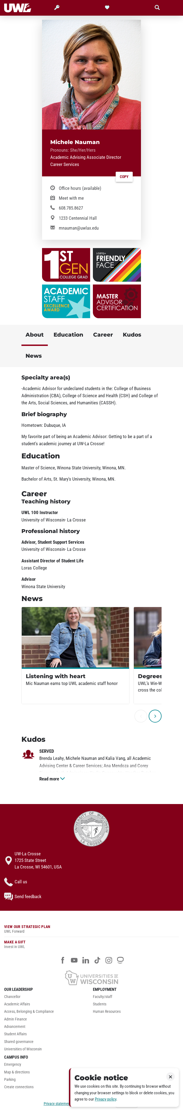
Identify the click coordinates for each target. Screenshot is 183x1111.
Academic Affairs (17, 1004)
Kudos (132, 334)
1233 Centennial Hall (78, 218)
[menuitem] (47, 998)
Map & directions (17, 1072)
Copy (124, 176)
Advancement (14, 1026)
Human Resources (107, 1011)
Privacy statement (57, 1103)
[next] (155, 716)
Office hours (80, 188)
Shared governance (19, 1041)
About (35, 334)
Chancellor (12, 996)
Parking (10, 1079)
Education (68, 334)
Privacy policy (105, 1099)
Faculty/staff (102, 996)
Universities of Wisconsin (23, 1049)
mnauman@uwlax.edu (79, 228)
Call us (15, 882)
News (34, 355)
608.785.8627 (71, 208)
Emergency (12, 1064)
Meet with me (71, 198)
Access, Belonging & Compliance (29, 1011)
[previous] (140, 716)
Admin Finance (15, 1019)
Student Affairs (15, 1034)
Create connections (19, 1087)
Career (103, 334)
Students (99, 1004)
